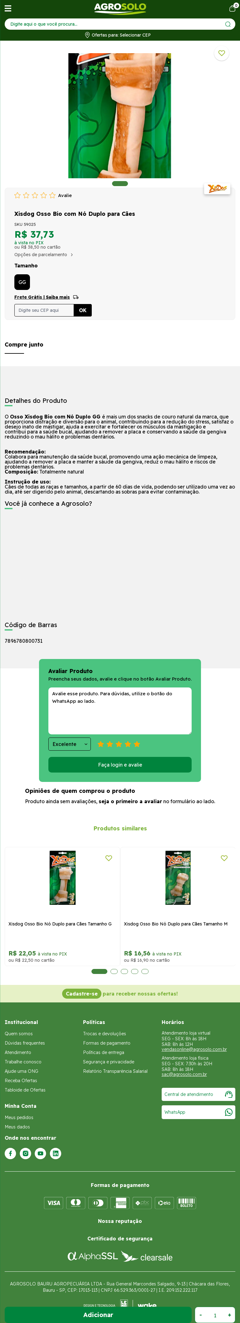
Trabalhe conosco (23, 1062)
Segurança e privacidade (108, 1062)
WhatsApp (198, 1112)
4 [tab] (126, 971)
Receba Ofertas (21, 1080)
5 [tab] (141, 971)
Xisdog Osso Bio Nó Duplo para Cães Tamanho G (173, 924)
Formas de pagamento (106, 1043)
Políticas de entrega (103, 1052)
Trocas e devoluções (104, 1034)
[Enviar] (228, 24)
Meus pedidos (19, 1117)
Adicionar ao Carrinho (98, 1315)
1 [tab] (120, 183)
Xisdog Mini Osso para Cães (36, 924)
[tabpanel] (120, 115)
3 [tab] (115, 971)
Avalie (65, 195)
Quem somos (19, 1034)
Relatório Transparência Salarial (115, 1071)
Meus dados (17, 1127)
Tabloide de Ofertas (25, 1090)
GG (22, 282)
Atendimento (18, 1052)
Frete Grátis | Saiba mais (42, 297)
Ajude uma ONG (21, 1071)
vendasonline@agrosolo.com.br (194, 1049)
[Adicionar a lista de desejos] (221, 53)
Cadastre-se (82, 994)
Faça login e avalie (120, 765)
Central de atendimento (198, 1094)
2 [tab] (105, 971)
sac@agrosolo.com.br (184, 1074)
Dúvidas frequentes (25, 1043)
